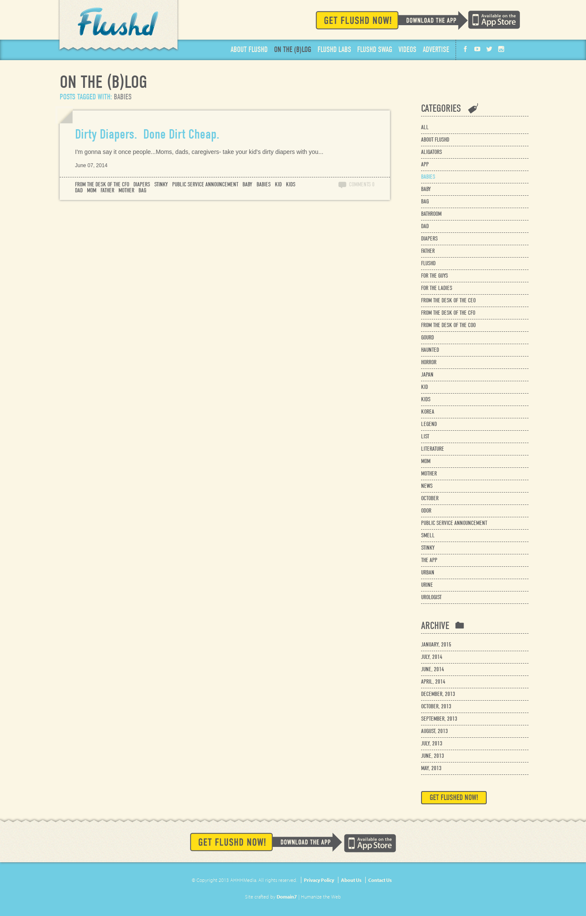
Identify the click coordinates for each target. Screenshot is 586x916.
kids (290, 185)
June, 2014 (432, 669)
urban (427, 572)
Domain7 (287, 896)
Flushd (118, 26)
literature (432, 448)
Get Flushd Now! (392, 20)
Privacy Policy (319, 880)
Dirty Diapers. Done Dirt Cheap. (147, 134)
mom (91, 191)
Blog (292, 50)
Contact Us (380, 880)
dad (79, 191)
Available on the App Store (494, 20)
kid (278, 185)
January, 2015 (436, 644)
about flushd (435, 139)
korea (427, 411)
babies (264, 185)
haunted (430, 350)
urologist (431, 597)
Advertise (436, 50)
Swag (374, 50)
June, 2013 (432, 755)
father (107, 191)
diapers (141, 185)
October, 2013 (436, 706)
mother (126, 191)
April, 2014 (433, 681)
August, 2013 (434, 731)
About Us (351, 880)
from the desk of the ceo (448, 300)
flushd (428, 263)
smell (428, 535)
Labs (334, 50)
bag (142, 191)
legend (429, 424)
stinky (161, 185)
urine (427, 584)
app (425, 164)
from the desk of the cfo (102, 185)
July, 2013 (431, 743)
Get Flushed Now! (454, 797)
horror (428, 362)
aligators (431, 152)
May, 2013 (431, 768)
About (249, 50)
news (427, 486)
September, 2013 (439, 718)
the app (429, 560)
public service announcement (205, 185)
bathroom (431, 213)
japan (427, 374)
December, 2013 (438, 694)
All (425, 127)
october (430, 498)
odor (426, 510)
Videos (407, 50)
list (425, 436)
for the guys (434, 275)
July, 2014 (431, 657)
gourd (427, 337)
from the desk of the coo (448, 325)
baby (247, 185)
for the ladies (436, 288)
